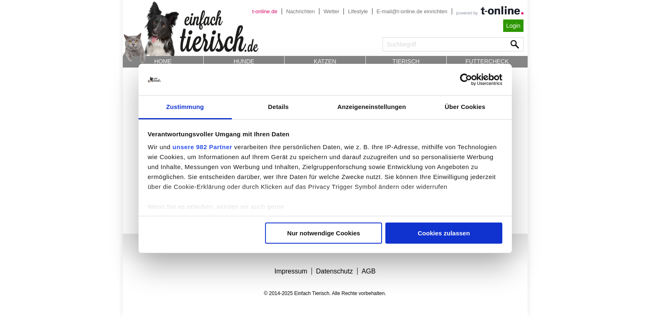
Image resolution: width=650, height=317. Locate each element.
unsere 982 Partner (202, 146)
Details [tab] (278, 106)
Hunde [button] (244, 61)
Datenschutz (334, 271)
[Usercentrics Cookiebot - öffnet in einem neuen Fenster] (466, 79)
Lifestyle (358, 11)
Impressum (291, 271)
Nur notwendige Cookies (323, 233)
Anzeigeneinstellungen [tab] (371, 106)
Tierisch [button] (405, 61)
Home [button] (163, 61)
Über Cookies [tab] (465, 106)
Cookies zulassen (444, 233)
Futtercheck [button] (487, 61)
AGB (369, 271)
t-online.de (265, 11)
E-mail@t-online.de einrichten (412, 11)
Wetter (331, 11)
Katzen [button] (325, 61)
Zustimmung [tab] (185, 106)
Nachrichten (300, 11)
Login (513, 25)
